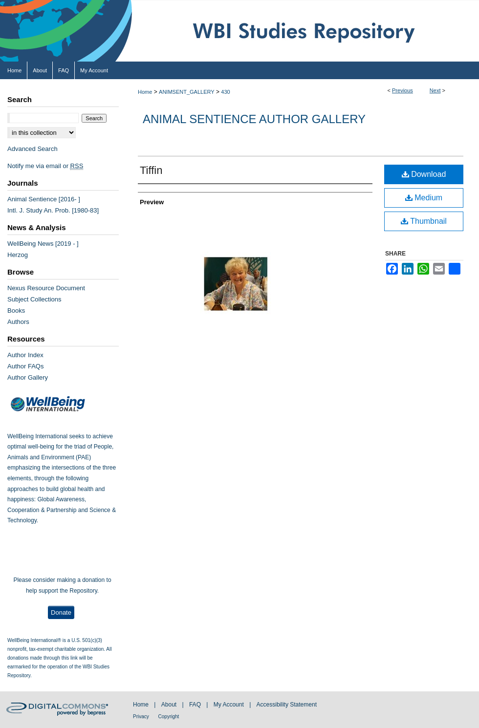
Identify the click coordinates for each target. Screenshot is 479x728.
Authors (18, 321)
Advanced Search (32, 148)
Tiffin (151, 170)
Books (16, 310)
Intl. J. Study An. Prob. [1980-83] (53, 210)
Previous (402, 90)
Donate (61, 612)
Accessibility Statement (287, 704)
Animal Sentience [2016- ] (43, 199)
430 (225, 92)
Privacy (142, 716)
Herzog (17, 254)
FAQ (195, 704)
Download (424, 174)
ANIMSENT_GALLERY (187, 92)
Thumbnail (424, 221)
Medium (423, 197)
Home (145, 92)
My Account (229, 704)
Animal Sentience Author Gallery (254, 119)
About (169, 704)
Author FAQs (25, 366)
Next (435, 90)
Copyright (168, 716)
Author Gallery (27, 377)
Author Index (25, 355)
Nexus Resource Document (46, 288)
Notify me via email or (45, 166)
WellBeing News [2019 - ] (43, 243)
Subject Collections (34, 299)
